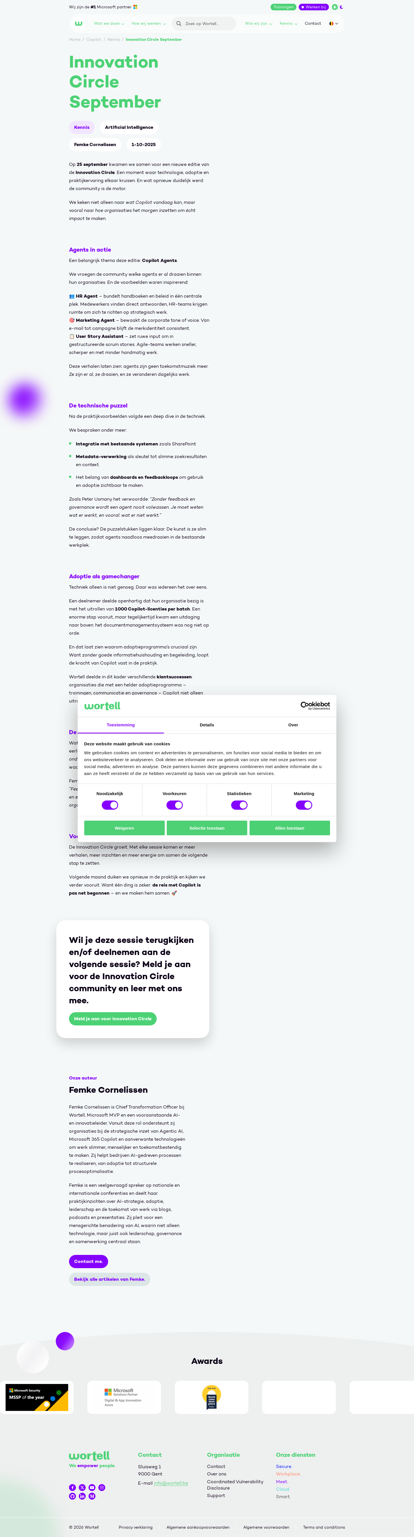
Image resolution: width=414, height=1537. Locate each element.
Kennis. (289, 23)
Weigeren (124, 828)
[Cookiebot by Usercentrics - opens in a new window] (305, 706)
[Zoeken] (204, 23)
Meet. (282, 1481)
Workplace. (288, 1474)
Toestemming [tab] (121, 724)
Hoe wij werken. (149, 23)
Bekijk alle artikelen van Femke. (109, 1279)
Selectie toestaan (207, 828)
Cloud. (283, 1489)
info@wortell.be (171, 1483)
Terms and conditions (324, 1527)
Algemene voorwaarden (266, 1527)
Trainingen (283, 7)
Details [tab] (207, 724)
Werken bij (316, 7)
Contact (313, 23)
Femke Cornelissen (95, 144)
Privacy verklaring (136, 1527)
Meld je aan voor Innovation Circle (113, 1019)
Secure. (284, 1466)
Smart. (283, 1496)
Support (216, 1495)
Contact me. (88, 1261)
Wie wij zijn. (258, 23)
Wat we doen (109, 23)
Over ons (216, 1474)
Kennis (81, 127)
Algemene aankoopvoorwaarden (197, 1527)
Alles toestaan (289, 828)
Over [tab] (293, 724)
